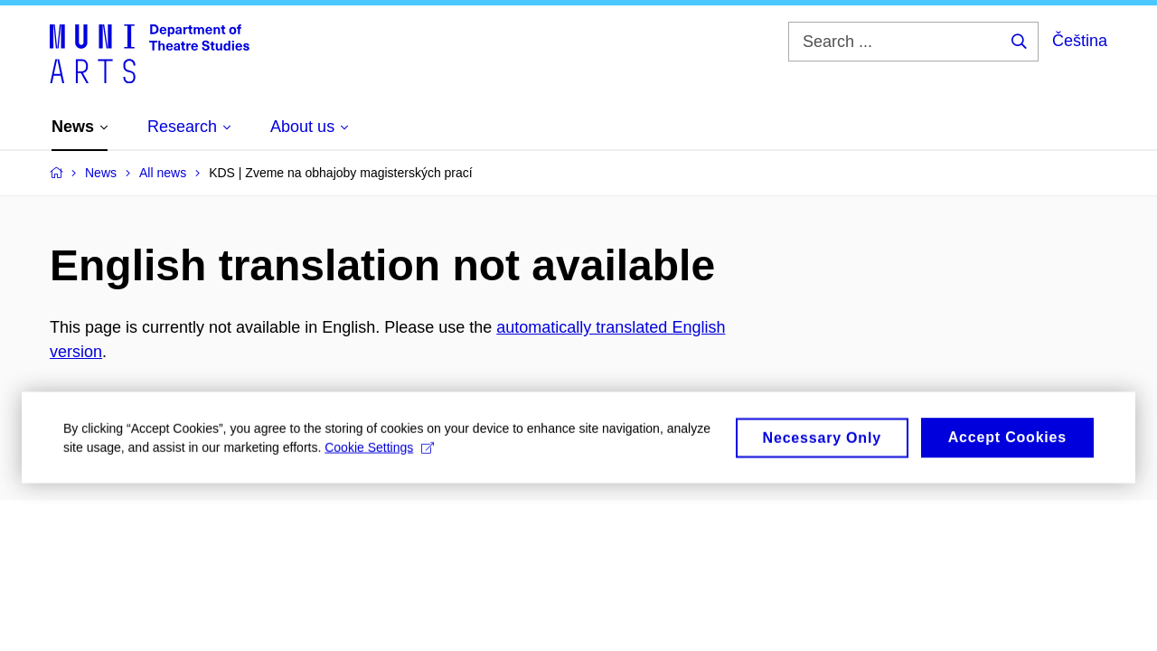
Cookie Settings (379, 454)
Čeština (1079, 41)
